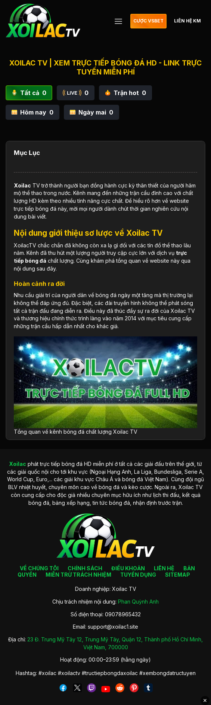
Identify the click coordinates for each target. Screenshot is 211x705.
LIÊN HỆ (164, 568)
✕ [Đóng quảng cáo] (205, 701)
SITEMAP (177, 574)
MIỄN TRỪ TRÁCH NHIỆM (78, 574)
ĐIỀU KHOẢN (128, 568)
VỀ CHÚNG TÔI (39, 568)
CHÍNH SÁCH (85, 568)
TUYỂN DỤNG (138, 574)
